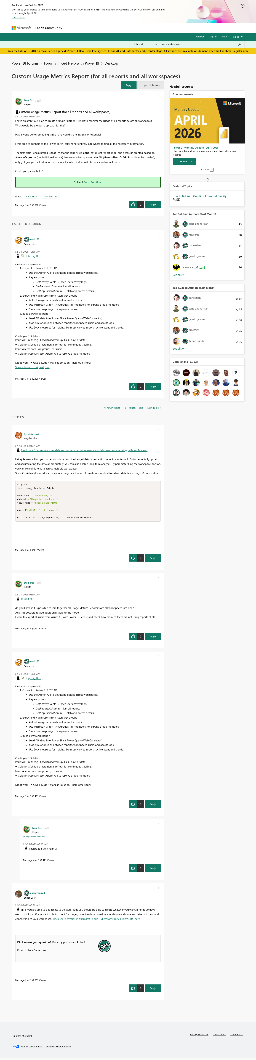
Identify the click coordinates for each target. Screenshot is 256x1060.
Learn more (18, 17)
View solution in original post (32, 367)
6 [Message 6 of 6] (25, 551)
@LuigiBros (34, 256)
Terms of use (219, 1036)
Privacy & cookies (199, 1036)
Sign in (213, 36)
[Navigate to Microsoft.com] (21, 28)
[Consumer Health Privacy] (58, 1048)
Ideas (100, 27)
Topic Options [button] (149, 85)
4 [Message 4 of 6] (33, 861)
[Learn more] (184, 161)
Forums (70, 27)
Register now (240, 51)
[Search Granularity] (144, 44)
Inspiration (86, 27)
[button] (129, 85)
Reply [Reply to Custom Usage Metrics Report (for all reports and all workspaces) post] (153, 204)
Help (224, 36)
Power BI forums (25, 62)
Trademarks (236, 1036)
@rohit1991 (28, 600)
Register (200, 36)
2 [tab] (203, 169)
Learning (146, 27)
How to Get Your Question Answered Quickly (199, 196)
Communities (116, 27)
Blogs (132, 27)
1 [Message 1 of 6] (25, 204)
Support (161, 27)
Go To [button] (236, 36)
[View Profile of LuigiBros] (29, 100)
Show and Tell (49, 196)
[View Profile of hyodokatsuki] (31, 434)
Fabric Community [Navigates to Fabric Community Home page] (48, 28)
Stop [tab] (212, 170)
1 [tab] (201, 169)
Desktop (111, 62)
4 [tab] (208, 169)
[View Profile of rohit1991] (35, 239)
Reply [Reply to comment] (153, 386)
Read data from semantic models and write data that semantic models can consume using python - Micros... (84, 450)
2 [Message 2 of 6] (25, 981)
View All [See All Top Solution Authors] (178, 275)
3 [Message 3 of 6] (25, 378)
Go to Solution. (93, 182)
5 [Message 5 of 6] (25, 630)
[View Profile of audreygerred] (37, 894)
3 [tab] (206, 169)
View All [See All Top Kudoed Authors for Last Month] (178, 349)
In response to (34, 838)
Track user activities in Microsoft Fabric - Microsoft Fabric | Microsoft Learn (96, 920)
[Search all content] (202, 44)
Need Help (31, 196)
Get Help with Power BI (80, 62)
